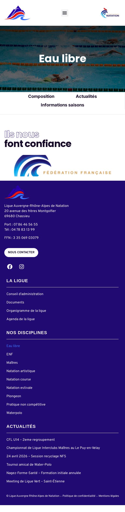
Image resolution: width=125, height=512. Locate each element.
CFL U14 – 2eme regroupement (30, 446)
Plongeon (13, 403)
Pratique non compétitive (26, 411)
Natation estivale (19, 394)
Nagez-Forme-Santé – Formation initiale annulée (43, 480)
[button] (64, 13)
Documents (15, 309)
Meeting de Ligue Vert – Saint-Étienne (35, 488)
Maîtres (12, 369)
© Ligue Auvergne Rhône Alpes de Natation (32, 503)
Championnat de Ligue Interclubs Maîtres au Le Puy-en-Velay (53, 455)
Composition (41, 103)
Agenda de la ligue (20, 326)
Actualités (86, 103)
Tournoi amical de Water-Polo (29, 471)
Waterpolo (14, 420)
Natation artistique (20, 378)
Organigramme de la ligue (26, 317)
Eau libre (13, 353)
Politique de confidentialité (78, 503)
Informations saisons (62, 111)
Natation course (18, 386)
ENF (9, 361)
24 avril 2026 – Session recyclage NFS (36, 463)
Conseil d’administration (24, 301)
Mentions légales (109, 503)
